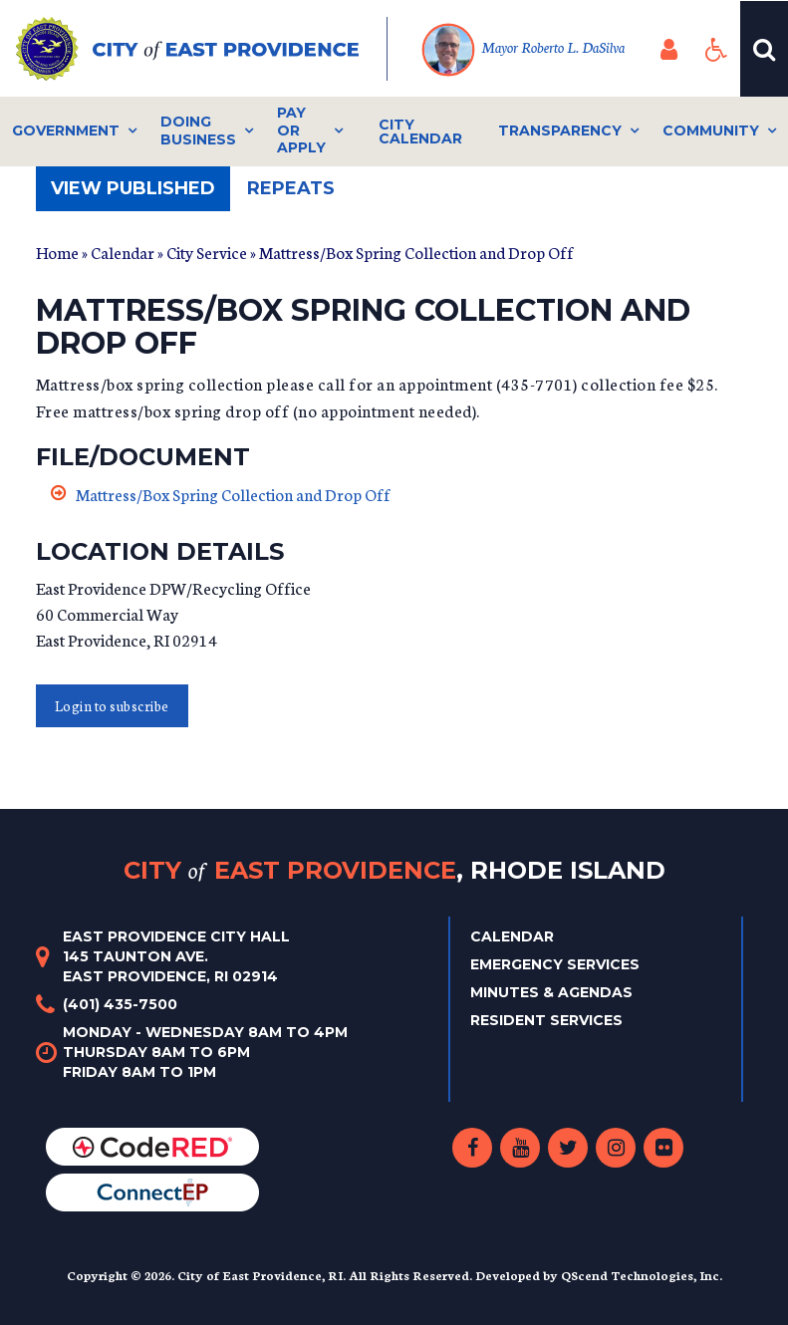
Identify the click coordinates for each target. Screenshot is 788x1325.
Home (57, 251)
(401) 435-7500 (120, 1004)
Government (66, 130)
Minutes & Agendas (551, 992)
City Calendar (420, 131)
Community (710, 130)
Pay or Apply (301, 130)
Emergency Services (555, 964)
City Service (206, 251)
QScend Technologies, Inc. (641, 1274)
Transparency (560, 130)
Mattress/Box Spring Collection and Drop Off (233, 493)
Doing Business (198, 130)
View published (140, 193)
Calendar (122, 251)
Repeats (291, 188)
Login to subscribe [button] (112, 705)
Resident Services (546, 1020)
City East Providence (394, 870)
